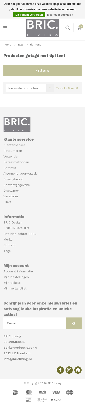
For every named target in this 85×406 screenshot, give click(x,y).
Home (7, 44)
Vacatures (10, 196)
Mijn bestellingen (16, 277)
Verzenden (11, 156)
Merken (8, 239)
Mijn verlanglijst (15, 288)
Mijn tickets (12, 282)
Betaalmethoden (16, 162)
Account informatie (18, 271)
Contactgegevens (16, 185)
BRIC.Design (12, 222)
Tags (21, 44)
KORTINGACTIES (16, 228)
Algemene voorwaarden (21, 173)
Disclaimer (11, 190)
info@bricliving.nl (17, 359)
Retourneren (12, 150)
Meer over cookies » (60, 14)
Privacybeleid (13, 179)
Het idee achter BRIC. (19, 234)
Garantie (9, 168)
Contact (9, 245)
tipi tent (35, 44)
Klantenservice (14, 145)
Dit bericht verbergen (29, 14)
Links (7, 202)
